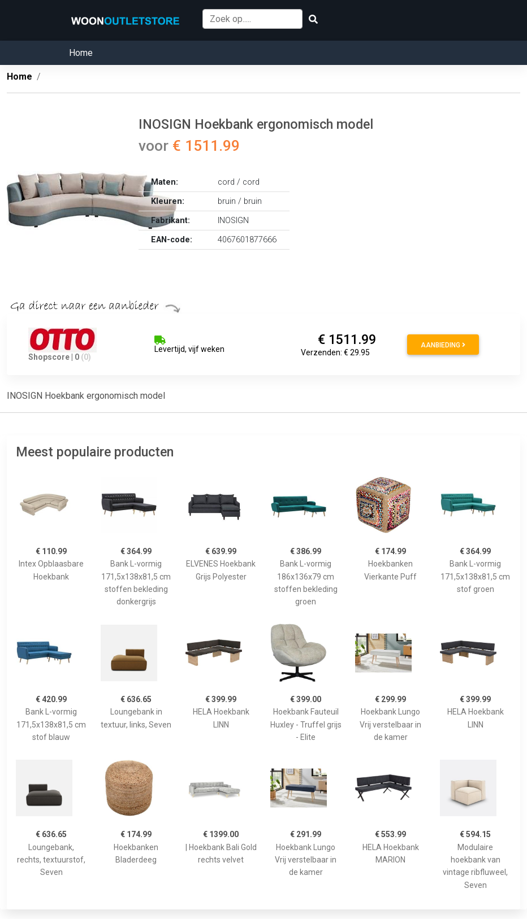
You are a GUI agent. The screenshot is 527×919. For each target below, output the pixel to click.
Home (81, 52)
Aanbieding (443, 345)
